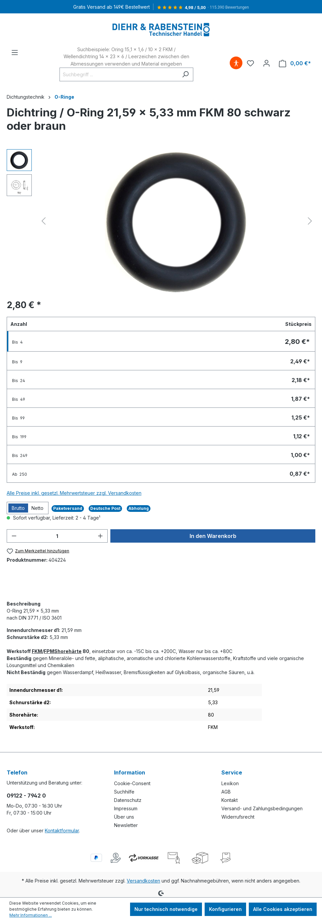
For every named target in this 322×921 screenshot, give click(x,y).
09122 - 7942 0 (26, 795)
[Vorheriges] (43, 221)
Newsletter (126, 825)
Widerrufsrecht (237, 817)
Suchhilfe (124, 792)
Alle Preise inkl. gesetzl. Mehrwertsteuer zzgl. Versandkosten (74, 493)
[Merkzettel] (250, 63)
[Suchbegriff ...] (119, 74)
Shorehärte (68, 651)
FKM (37, 651)
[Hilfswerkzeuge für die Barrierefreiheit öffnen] (236, 63)
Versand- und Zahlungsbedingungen (262, 808)
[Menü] (15, 52)
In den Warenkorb (213, 536)
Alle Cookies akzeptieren (282, 909)
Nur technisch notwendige (166, 909)
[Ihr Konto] (266, 63)
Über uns (124, 817)
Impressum (125, 808)
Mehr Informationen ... (30, 915)
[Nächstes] (310, 221)
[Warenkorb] (295, 63)
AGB (226, 792)
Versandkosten (143, 881)
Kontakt (229, 800)
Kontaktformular (62, 830)
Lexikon (230, 783)
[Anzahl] (57, 536)
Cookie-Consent (132, 783)
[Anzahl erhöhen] (100, 536)
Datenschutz (127, 800)
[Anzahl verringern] (14, 536)
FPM (49, 651)
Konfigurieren (225, 909)
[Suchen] (185, 74)
